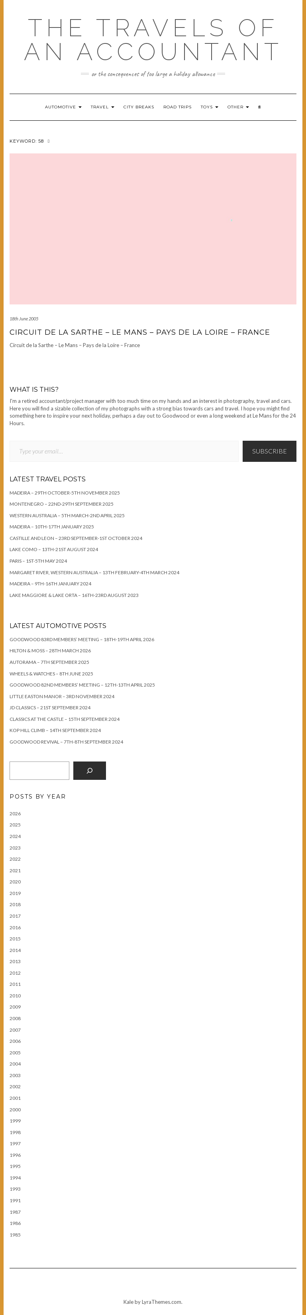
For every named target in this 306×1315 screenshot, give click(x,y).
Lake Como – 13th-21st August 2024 (54, 549)
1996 (15, 1155)
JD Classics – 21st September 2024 (50, 707)
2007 (15, 1030)
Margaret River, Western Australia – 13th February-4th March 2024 (94, 572)
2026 (15, 813)
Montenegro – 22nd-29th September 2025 (62, 504)
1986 (15, 1223)
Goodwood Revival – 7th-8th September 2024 (66, 742)
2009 (15, 1007)
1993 (15, 1189)
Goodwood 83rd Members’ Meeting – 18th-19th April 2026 (82, 639)
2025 (15, 825)
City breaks (139, 107)
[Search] (89, 771)
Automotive (63, 107)
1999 (15, 1121)
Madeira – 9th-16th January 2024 (50, 584)
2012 (15, 973)
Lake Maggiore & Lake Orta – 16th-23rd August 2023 (74, 595)
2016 (15, 927)
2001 (15, 1098)
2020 (15, 882)
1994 (15, 1178)
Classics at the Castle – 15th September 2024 (65, 719)
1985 (15, 1235)
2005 (15, 1053)
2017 (15, 916)
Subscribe (269, 451)
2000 (15, 1110)
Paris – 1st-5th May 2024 (38, 561)
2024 (15, 836)
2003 (15, 1075)
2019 (15, 893)
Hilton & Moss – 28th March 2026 (50, 651)
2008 (15, 1018)
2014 (15, 950)
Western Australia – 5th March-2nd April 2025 (67, 515)
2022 (15, 859)
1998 (15, 1132)
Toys (209, 107)
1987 (15, 1212)
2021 (15, 870)
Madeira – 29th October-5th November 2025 (65, 493)
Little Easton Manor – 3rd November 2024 (62, 696)
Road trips (177, 107)
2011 (15, 984)
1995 (15, 1166)
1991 (15, 1200)
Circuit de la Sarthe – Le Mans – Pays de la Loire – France (140, 332)
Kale (128, 1302)
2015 (15, 939)
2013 (15, 961)
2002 (15, 1086)
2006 (15, 1041)
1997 (15, 1143)
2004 (15, 1064)
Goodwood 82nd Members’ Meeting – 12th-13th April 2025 (82, 685)
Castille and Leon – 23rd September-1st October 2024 (76, 538)
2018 (15, 904)
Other (238, 107)
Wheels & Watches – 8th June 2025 (51, 674)
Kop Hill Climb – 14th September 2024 (55, 730)
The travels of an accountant (153, 40)
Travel (102, 107)
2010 (15, 996)
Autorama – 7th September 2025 (49, 662)
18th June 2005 (24, 318)
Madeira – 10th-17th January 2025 (52, 527)
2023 (15, 848)
